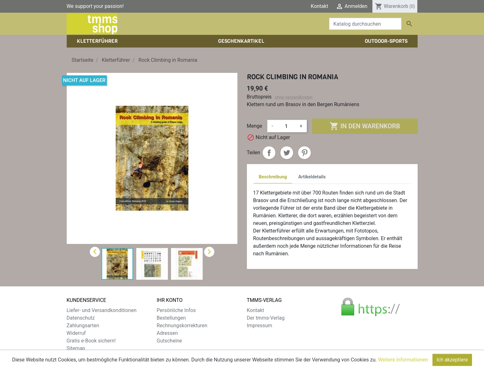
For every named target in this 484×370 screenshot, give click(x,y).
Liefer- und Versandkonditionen (102, 310)
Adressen (167, 333)
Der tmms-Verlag (266, 318)
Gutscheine (169, 341)
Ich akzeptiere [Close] (452, 362)
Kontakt (319, 6)
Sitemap (76, 348)
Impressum (260, 325)
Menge (254, 126)
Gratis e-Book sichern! (91, 341)
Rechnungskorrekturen (182, 325)
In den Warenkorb (364, 126)
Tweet (286, 152)
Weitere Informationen (403, 362)
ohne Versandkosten (294, 97)
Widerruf (76, 333)
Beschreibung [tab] (273, 177)
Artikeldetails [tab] (312, 177)
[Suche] (365, 24)
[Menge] (286, 126)
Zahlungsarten (83, 325)
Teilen (269, 152)
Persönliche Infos (176, 310)
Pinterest (304, 152)
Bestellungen (171, 318)
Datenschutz (81, 318)
